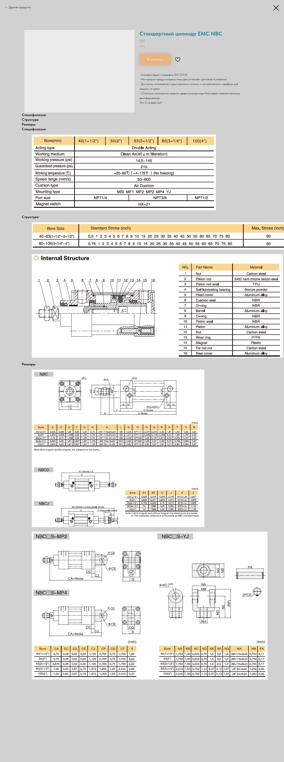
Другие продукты (20, 7)
